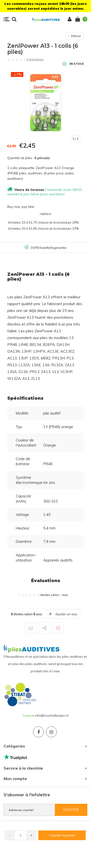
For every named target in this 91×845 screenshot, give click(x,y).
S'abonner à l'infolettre (27, 794)
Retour (74, 36)
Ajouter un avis (66, 614)
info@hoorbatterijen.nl (51, 715)
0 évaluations (35, 59)
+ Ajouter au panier (62, 835)
